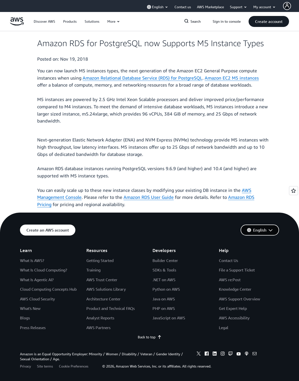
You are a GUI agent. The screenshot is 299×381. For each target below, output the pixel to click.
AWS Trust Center (101, 279)
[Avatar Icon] (287, 6)
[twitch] (231, 354)
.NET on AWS (163, 279)
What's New (30, 308)
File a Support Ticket (237, 269)
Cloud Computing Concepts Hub (48, 289)
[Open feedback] (293, 190)
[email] (255, 354)
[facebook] (207, 354)
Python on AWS (166, 289)
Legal (223, 327)
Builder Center (165, 260)
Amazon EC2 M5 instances (232, 78)
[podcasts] (247, 354)
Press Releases (33, 327)
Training (93, 269)
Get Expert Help (233, 308)
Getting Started (100, 260)
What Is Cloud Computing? (43, 269)
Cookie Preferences (73, 366)
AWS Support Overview (239, 298)
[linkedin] (215, 354)
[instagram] (223, 354)
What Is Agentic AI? (37, 279)
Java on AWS (163, 298)
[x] (199, 354)
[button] (44, 21)
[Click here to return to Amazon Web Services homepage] (17, 24)
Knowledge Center (235, 289)
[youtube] (239, 354)
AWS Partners (98, 327)
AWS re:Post (230, 279)
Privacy (25, 366)
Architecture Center (103, 298)
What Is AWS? (32, 260)
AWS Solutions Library (106, 289)
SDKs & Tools (164, 269)
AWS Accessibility (234, 317)
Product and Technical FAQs (110, 308)
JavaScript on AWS (168, 317)
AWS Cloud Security (37, 298)
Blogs (25, 317)
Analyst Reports (100, 317)
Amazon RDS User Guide (149, 197)
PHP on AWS (163, 308)
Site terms (45, 366)
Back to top (149, 337)
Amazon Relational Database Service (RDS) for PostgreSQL (142, 78)
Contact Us (228, 260)
